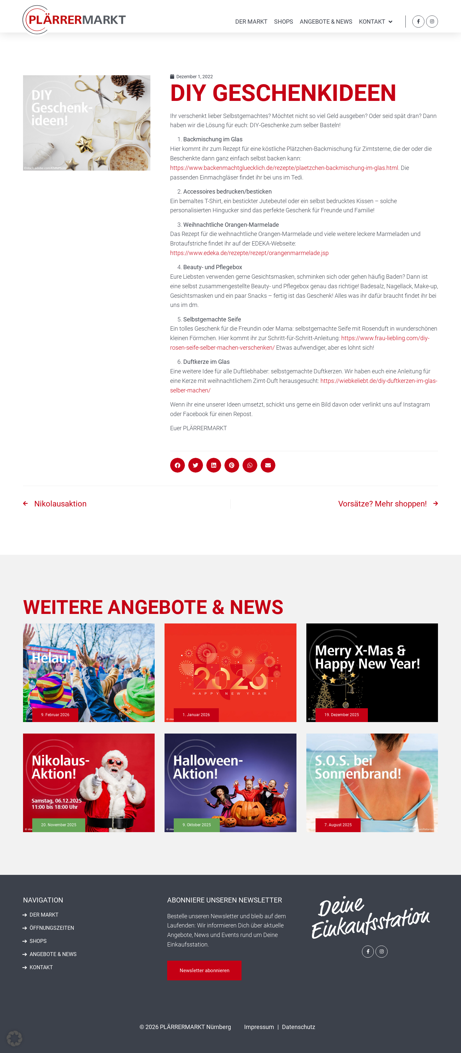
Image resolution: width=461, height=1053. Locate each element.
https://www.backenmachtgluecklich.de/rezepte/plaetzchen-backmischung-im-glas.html (284, 167)
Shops (283, 21)
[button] (177, 465)
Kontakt (375, 21)
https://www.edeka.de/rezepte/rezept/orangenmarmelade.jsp (249, 252)
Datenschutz (298, 1026)
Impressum (259, 1026)
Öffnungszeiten (52, 928)
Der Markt (251, 21)
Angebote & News (326, 21)
